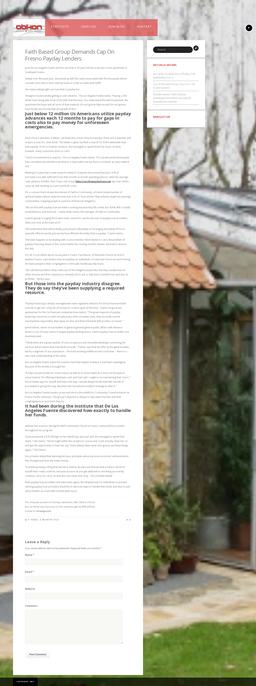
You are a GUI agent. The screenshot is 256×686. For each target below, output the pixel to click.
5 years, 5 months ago (43, 520)
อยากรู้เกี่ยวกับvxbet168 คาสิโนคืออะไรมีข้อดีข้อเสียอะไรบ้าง (174, 76)
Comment (31, 606)
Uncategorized (43, 511)
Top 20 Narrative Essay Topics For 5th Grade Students (174, 86)
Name (29, 555)
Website (30, 589)
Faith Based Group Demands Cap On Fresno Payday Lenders (69, 55)
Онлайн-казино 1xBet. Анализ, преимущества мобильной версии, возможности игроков (172, 98)
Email (29, 572)
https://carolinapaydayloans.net (93, 181)
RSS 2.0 (86, 506)
